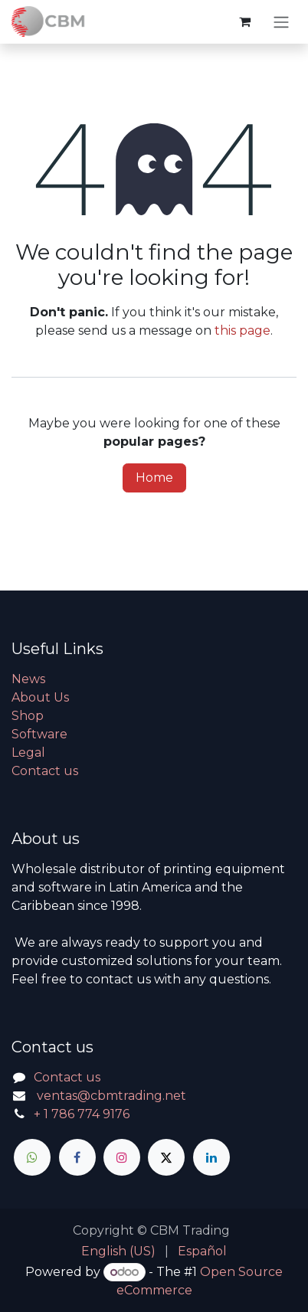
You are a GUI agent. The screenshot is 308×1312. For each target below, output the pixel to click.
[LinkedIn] (211, 1157)
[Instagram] (121, 1157)
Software (39, 734)
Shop (27, 715)
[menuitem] (118, 1251)
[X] (166, 1157)
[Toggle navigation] (281, 22)
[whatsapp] (32, 1157)
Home (154, 477)
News (28, 679)
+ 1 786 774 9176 (81, 1114)
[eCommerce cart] (244, 21)
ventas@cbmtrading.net (111, 1095)
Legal (28, 752)
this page (242, 330)
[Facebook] (77, 1157)
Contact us (44, 771)
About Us (40, 697)
